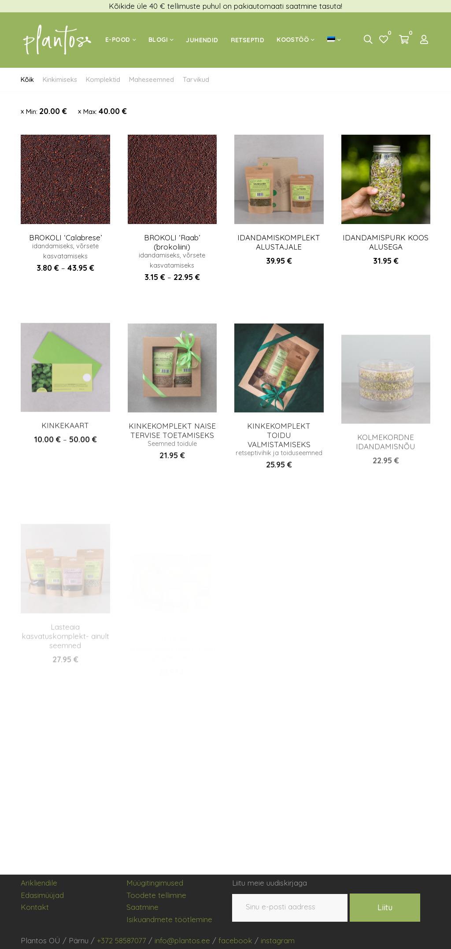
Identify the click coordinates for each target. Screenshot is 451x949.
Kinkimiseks (60, 79)
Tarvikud (196, 79)
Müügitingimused (154, 882)
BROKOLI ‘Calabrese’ (65, 237)
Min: (46, 111)
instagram (278, 940)
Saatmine (142, 907)
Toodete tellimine (156, 895)
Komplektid (103, 79)
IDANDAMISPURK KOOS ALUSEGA (386, 245)
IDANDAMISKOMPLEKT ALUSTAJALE (278, 243)
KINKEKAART (65, 462)
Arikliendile (39, 882)
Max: (105, 111)
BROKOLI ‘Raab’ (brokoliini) (172, 242)
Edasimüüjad (42, 895)
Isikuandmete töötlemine (169, 919)
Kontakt (35, 907)
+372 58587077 (121, 940)
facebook (235, 940)
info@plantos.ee (182, 940)
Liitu (384, 907)
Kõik (27, 79)
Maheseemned (151, 79)
